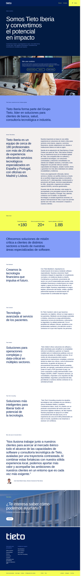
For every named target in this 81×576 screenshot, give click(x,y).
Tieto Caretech (21, 550)
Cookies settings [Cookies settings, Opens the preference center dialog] (51, 69)
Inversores (8, 555)
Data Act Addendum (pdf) (10, 563)
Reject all (40, 69)
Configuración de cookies (30, 573)
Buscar (60, 3)
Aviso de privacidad (10, 573)
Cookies (22, 573)
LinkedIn (62, 573)
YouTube (72, 573)
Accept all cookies (31, 69)
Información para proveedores (10, 560)
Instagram (67, 573)
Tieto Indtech (21, 552)
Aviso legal (17, 573)
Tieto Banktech (21, 549)
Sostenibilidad (9, 552)
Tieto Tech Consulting (22, 554)
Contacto (65, 3)
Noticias (8, 554)
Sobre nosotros (9, 550)
